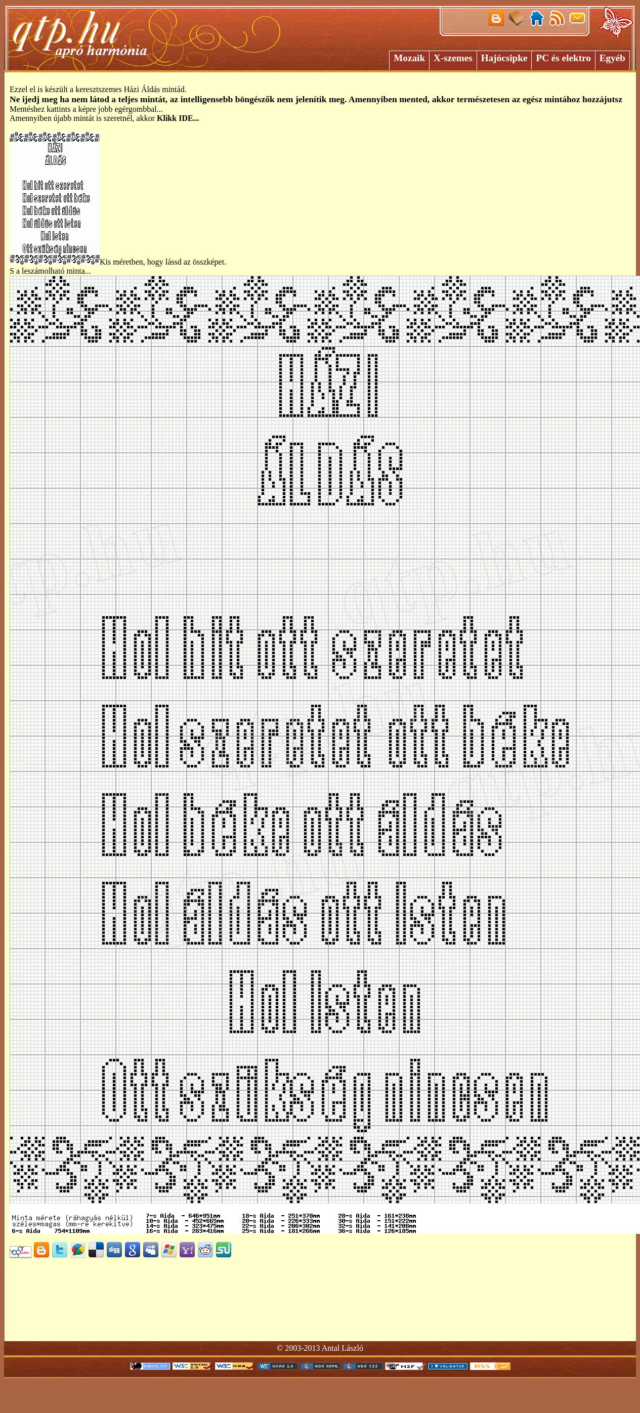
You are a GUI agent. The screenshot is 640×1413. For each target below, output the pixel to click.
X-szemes (453, 58)
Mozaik (409, 58)
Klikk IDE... (178, 118)
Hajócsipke (504, 58)
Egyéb (612, 58)
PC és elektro (563, 58)
